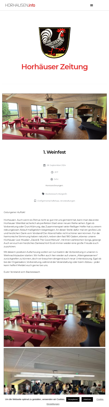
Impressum (54, 384)
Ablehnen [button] (87, 399)
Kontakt (54, 373)
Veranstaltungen (67, 201)
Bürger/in (62, 194)
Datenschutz (54, 378)
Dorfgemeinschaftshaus (48, 201)
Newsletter (54, 367)
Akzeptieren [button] (73, 399)
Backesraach (52, 194)
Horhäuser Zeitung (54, 66)
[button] (91, 5)
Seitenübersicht (54, 362)
